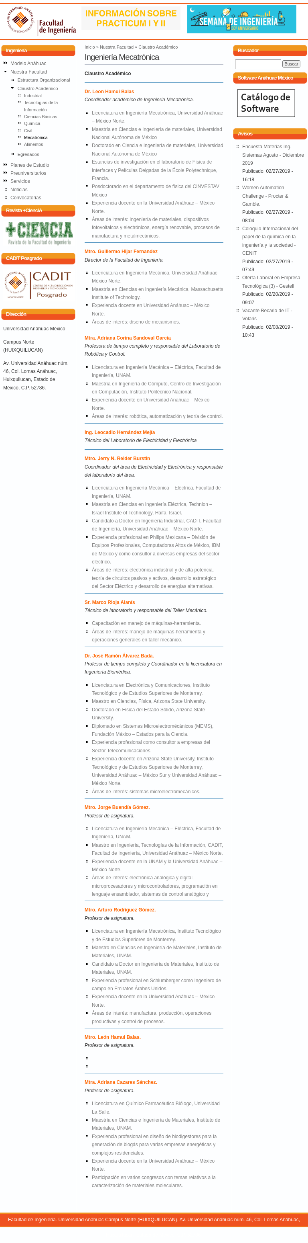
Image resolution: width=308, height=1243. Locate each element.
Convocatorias (25, 198)
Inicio (90, 47)
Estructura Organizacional (43, 80)
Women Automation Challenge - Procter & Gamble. (265, 196)
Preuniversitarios (28, 173)
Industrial (33, 95)
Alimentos (33, 144)
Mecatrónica (36, 137)
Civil (28, 130)
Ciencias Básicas (40, 116)
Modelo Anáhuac (28, 63)
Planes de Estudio (29, 165)
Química (32, 123)
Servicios (20, 181)
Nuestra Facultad (117, 47)
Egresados (28, 154)
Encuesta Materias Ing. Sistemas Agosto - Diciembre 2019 (273, 155)
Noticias (19, 189)
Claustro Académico (158, 47)
